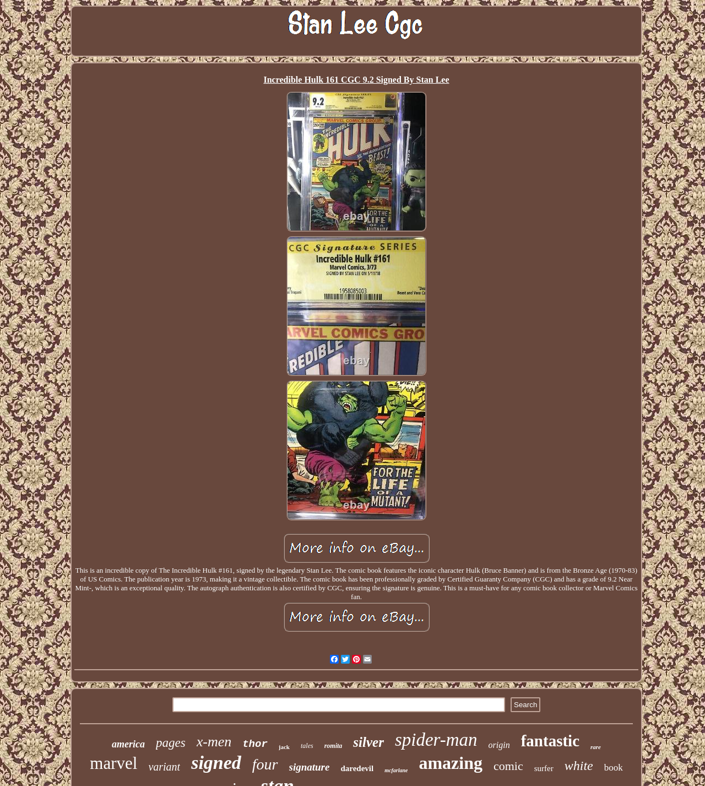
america (128, 744)
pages (171, 743)
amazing (450, 763)
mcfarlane (396, 770)
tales (307, 746)
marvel (113, 763)
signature (309, 767)
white (579, 765)
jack (284, 747)
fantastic (550, 741)
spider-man (436, 740)
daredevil (356, 768)
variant (164, 767)
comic (508, 766)
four (265, 764)
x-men (214, 742)
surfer (544, 768)
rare (595, 747)
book (613, 767)
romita (333, 746)
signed (216, 762)
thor (255, 744)
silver (368, 742)
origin (499, 745)
